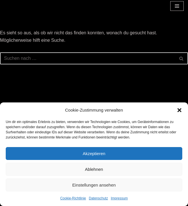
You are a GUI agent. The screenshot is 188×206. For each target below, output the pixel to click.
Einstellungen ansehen (94, 185)
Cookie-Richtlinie (73, 198)
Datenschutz (98, 198)
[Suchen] (87, 58)
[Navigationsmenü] (177, 6)
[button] (179, 110)
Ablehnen (94, 169)
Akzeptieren (94, 153)
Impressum (119, 198)
